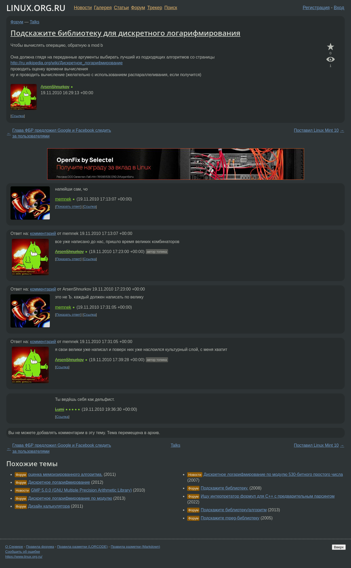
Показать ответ (68, 207)
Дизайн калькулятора (49, 506)
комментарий (43, 233)
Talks (34, 22)
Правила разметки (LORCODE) (82, 547)
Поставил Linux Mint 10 (316, 130)
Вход (339, 7)
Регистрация (316, 7)
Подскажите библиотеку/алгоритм (234, 510)
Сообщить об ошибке (22, 552)
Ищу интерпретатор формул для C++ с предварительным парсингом (268, 496)
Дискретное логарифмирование (59, 482)
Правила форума (40, 547)
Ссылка (18, 116)
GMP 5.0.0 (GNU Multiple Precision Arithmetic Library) (81, 490)
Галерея (103, 7)
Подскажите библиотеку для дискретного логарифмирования (125, 33)
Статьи (121, 7)
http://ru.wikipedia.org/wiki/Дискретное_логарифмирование (66, 63)
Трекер (154, 7)
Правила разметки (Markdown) (135, 547)
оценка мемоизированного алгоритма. (65, 474)
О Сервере (14, 547)
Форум (138, 7)
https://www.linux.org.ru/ (23, 557)
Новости (83, 7)
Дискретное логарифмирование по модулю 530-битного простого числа (273, 474)
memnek (63, 199)
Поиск (170, 7)
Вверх (339, 547)
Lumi (59, 409)
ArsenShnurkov (55, 87)
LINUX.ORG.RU (36, 7)
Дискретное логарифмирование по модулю (70, 498)
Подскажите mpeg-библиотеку (230, 518)
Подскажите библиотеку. (224, 488)
